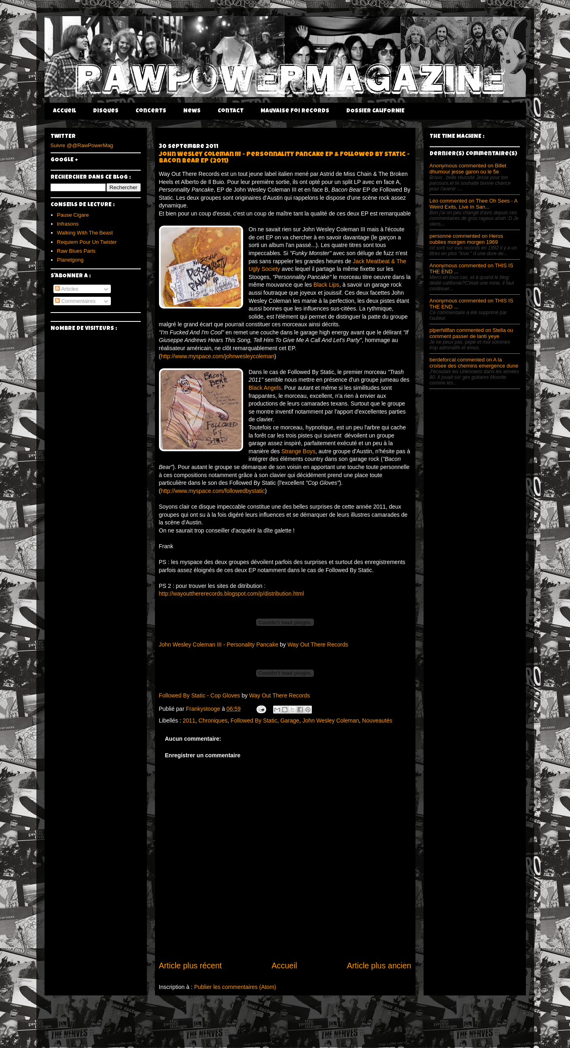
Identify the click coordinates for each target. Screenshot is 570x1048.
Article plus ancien (379, 965)
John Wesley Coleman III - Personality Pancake (218, 644)
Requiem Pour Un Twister (87, 242)
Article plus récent (190, 965)
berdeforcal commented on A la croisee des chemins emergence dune (474, 363)
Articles (66, 289)
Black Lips (325, 284)
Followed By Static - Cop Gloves (199, 695)
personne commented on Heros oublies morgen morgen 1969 (466, 239)
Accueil (64, 111)
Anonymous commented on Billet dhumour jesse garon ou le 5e (468, 169)
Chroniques (213, 720)
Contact (231, 111)
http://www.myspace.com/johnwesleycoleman (217, 356)
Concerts (151, 111)
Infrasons (67, 224)
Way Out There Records (318, 644)
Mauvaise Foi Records (295, 111)
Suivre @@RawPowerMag (82, 145)
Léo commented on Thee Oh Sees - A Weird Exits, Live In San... (473, 204)
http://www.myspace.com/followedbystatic (213, 491)
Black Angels (265, 388)
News (192, 111)
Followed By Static (254, 720)
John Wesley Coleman (330, 720)
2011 (189, 720)
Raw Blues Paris (76, 251)
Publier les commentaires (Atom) (235, 987)
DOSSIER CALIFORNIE (375, 111)
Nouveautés (377, 720)
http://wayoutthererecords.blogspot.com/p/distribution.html (231, 593)
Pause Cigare (73, 215)
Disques (106, 111)
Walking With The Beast (85, 233)
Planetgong (70, 260)
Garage (289, 720)
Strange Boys (298, 451)
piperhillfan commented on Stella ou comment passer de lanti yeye (471, 333)
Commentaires (75, 301)
